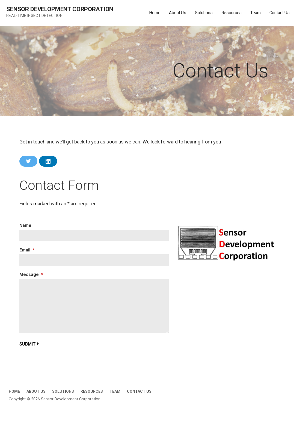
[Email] (94, 260)
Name (25, 225)
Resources (231, 12)
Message (31, 274)
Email (27, 250)
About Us (177, 12)
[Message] (94, 306)
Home (154, 12)
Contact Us (279, 12)
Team (255, 12)
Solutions (204, 12)
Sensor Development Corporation (59, 9)
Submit (27, 344)
